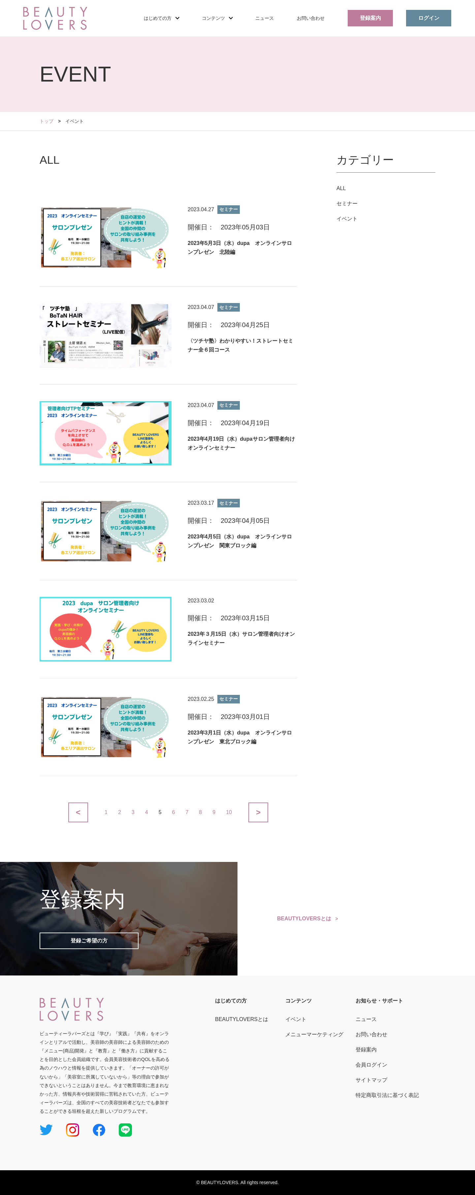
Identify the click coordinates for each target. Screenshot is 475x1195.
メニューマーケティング (314, 1034)
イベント (347, 219)
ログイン (428, 18)
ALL (341, 188)
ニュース (264, 18)
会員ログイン (371, 1065)
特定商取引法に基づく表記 (387, 1095)
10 (229, 812)
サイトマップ (371, 1080)
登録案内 (370, 18)
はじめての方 (231, 1001)
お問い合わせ (311, 18)
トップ (46, 121)
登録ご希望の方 (89, 940)
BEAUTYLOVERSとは (304, 918)
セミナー (347, 203)
